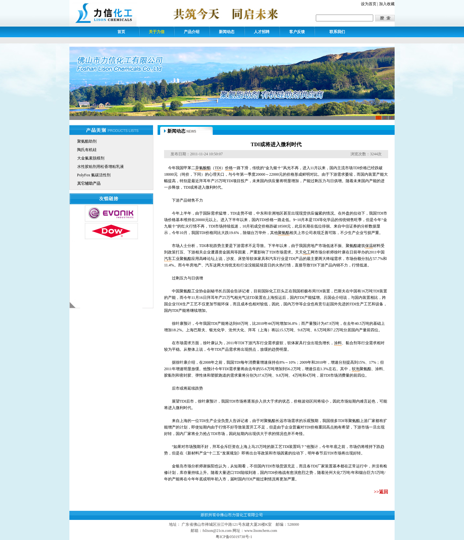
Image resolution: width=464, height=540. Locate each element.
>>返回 (381, 491)
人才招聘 (261, 31)
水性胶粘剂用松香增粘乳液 (100, 166)
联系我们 (337, 31)
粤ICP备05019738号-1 (234, 536)
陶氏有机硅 (87, 149)
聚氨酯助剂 (87, 141)
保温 (369, 245)
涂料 (338, 343)
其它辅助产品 (89, 183)
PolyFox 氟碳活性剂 (94, 175)
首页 (121, 31)
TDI (218, 168)
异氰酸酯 (203, 168)
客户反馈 (297, 31)
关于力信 (156, 31)
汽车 (168, 258)
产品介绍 (191, 31)
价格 (229, 168)
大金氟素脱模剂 (90, 158)
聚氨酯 (284, 232)
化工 (307, 252)
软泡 (356, 369)
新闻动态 (226, 31)
